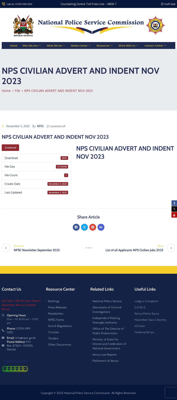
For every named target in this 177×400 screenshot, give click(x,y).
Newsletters (55, 313)
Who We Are (32, 45)
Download (10, 147)
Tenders (53, 338)
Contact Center (155, 45)
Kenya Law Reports (105, 354)
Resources (104, 45)
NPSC (40, 126)
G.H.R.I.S (140, 307)
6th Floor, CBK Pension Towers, (21, 300)
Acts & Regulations (60, 326)
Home (13, 45)
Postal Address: (20, 345)
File (17, 91)
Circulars (53, 332)
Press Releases (57, 307)
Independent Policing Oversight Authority (106, 320)
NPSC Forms (56, 319)
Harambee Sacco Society (150, 319)
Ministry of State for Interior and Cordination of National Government (109, 344)
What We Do (56, 45)
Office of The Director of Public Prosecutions (108, 331)
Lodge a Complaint (146, 301)
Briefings (53, 301)
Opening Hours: (16, 315)
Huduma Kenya (144, 332)
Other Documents (59, 344)
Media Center (80, 45)
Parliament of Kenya (106, 360)
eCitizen (140, 326)
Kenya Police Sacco (147, 313)
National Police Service (107, 301)
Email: (21, 338)
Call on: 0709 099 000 (19, 4)
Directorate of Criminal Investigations (107, 310)
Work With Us (128, 45)
